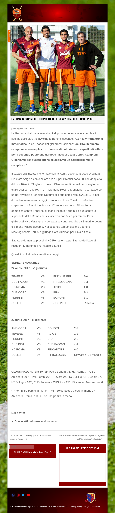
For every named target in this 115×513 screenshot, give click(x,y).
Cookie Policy (94, 507)
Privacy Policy (82, 507)
